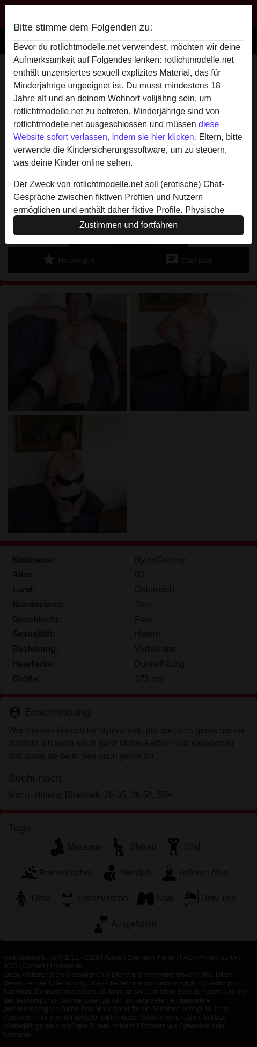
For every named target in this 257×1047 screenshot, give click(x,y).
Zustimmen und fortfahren (128, 224)
